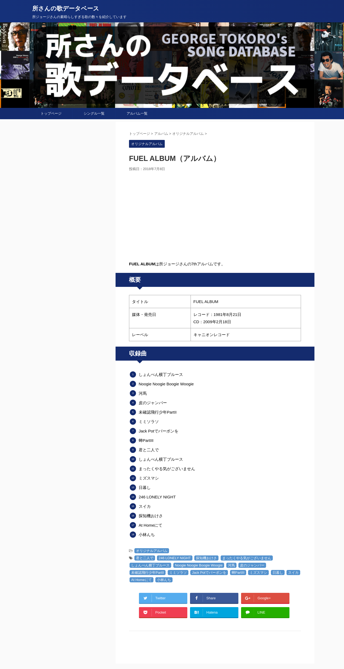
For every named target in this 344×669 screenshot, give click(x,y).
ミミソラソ (178, 573)
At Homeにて (141, 580)
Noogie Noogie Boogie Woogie (199, 565)
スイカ (293, 573)
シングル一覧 (94, 113)
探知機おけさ (206, 558)
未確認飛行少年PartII (147, 573)
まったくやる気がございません (246, 558)
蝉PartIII (238, 573)
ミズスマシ (258, 573)
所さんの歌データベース (65, 8)
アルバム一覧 (137, 113)
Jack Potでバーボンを (209, 573)
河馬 (231, 565)
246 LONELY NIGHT (175, 558)
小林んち (164, 580)
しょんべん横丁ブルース (150, 565)
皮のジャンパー (252, 565)
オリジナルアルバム (151, 551)
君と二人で (144, 558)
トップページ (51, 113)
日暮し (278, 573)
